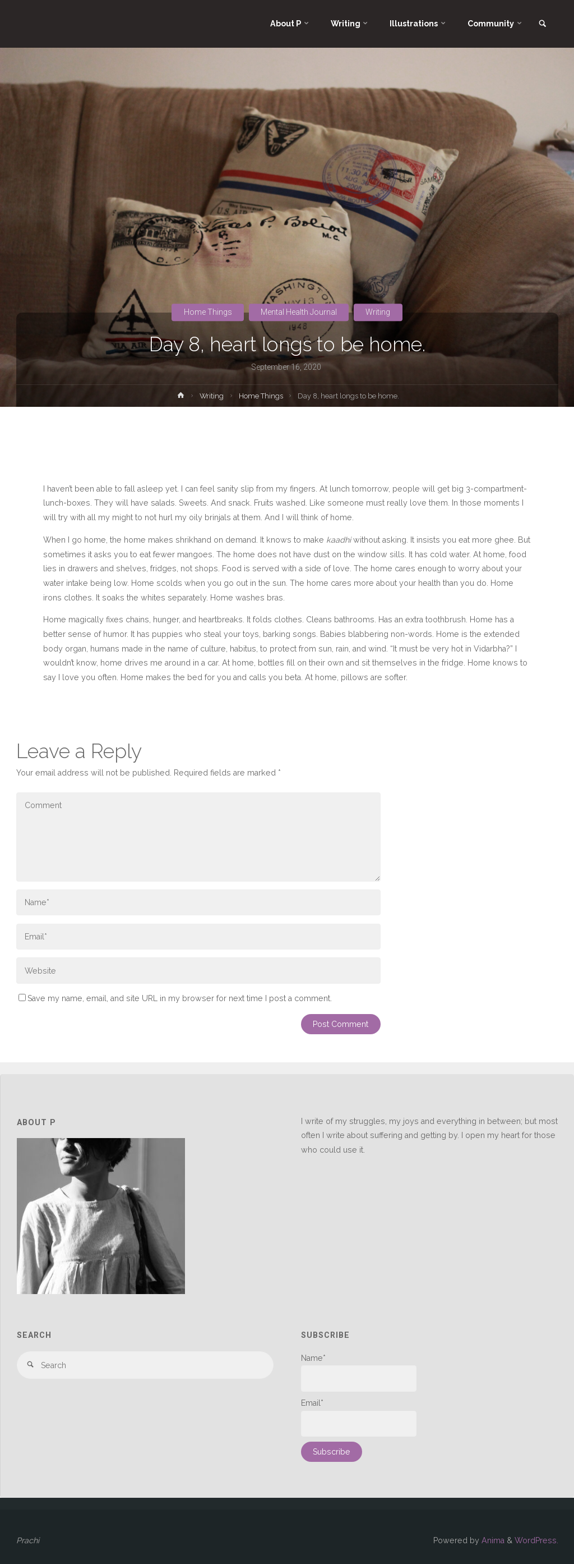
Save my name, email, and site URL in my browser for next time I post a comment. (175, 998)
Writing (377, 312)
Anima (491, 1540)
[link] (542, 24)
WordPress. (536, 1540)
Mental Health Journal (299, 312)
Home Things (208, 312)
